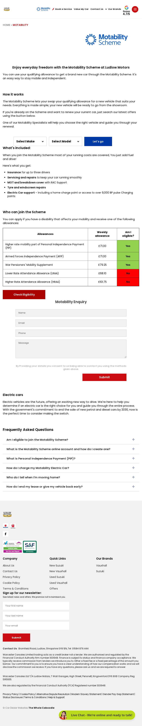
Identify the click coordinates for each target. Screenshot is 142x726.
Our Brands (113, 9)
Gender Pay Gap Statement (118, 694)
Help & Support (56, 697)
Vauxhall (101, 565)
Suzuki (100, 571)
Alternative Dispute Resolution (53, 694)
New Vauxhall (58, 571)
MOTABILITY (20, 25)
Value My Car (81, 9)
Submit (104, 377)
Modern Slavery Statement (86, 694)
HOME (6, 25)
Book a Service (62, 9)
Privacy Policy (11, 577)
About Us (8, 565)
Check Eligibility (24, 294)
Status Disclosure (13, 697)
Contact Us (96, 9)
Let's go (98, 141)
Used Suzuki (57, 577)
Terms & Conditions (15, 588)
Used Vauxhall (58, 583)
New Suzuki (57, 565)
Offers (54, 588)
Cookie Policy (11, 583)
